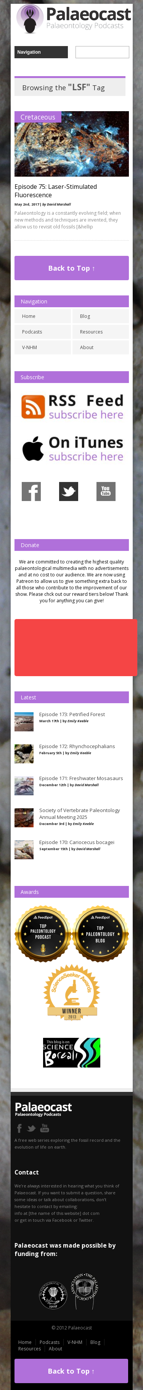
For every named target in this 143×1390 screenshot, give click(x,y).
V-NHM (29, 347)
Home (28, 316)
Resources (91, 332)
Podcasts (32, 332)
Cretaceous (38, 116)
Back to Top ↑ (71, 268)
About (86, 347)
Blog (85, 316)
